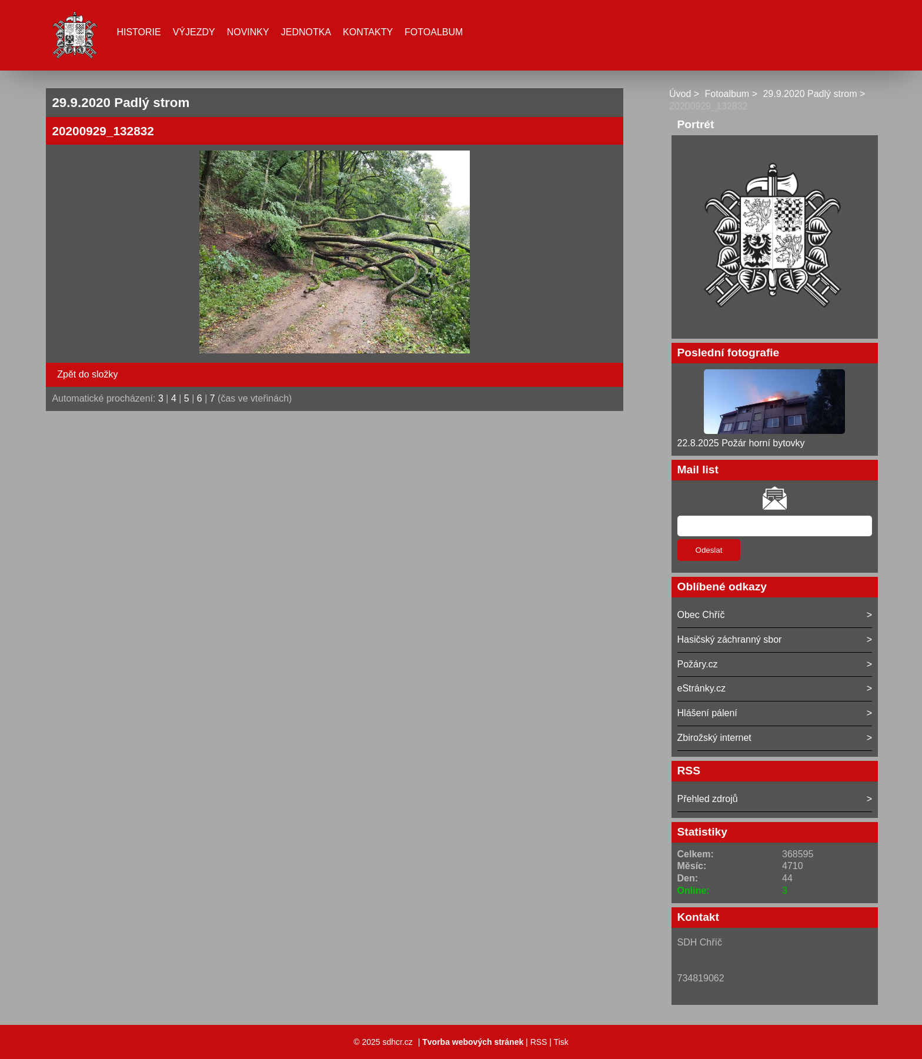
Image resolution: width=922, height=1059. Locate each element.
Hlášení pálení (707, 713)
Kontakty (368, 32)
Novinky (248, 32)
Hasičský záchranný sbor (729, 639)
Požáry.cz (697, 664)
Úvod (680, 94)
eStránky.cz (701, 688)
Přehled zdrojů (707, 799)
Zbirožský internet (714, 738)
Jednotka (306, 32)
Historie (138, 32)
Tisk (561, 1042)
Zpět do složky (87, 374)
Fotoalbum (434, 32)
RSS (538, 1042)
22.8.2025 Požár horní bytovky (741, 443)
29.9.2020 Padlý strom (810, 94)
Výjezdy (194, 32)
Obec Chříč (701, 615)
